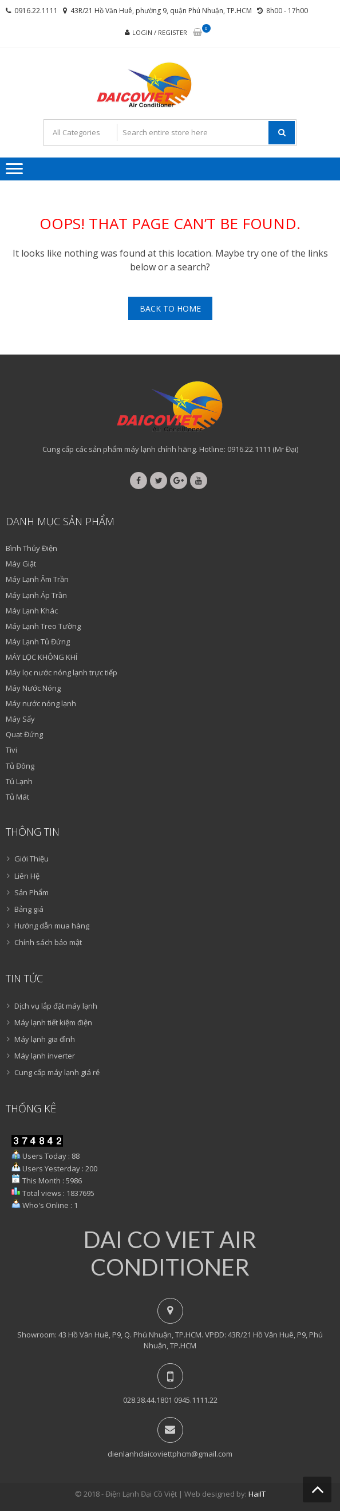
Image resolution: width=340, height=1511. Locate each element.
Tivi (11, 750)
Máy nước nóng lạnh (41, 703)
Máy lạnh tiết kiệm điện (53, 1022)
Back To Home (170, 308)
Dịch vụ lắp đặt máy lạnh (55, 1006)
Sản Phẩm (31, 892)
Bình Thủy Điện (31, 548)
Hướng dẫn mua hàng (51, 925)
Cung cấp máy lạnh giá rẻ (57, 1072)
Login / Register (159, 32)
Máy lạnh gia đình (44, 1039)
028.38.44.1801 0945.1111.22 (170, 1400)
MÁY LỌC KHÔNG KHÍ (41, 657)
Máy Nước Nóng (33, 688)
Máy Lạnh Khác (32, 610)
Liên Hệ (26, 876)
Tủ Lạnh (19, 781)
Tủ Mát (17, 797)
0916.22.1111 (36, 10)
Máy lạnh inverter (44, 1055)
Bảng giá (29, 909)
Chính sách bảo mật (48, 942)
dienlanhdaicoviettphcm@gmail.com (170, 1454)
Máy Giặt (21, 563)
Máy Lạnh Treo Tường (43, 626)
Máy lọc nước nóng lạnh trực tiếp (61, 672)
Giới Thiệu (31, 858)
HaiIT (257, 1494)
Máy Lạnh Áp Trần (36, 595)
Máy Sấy (20, 719)
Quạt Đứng (24, 734)
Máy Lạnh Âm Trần (37, 579)
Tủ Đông (20, 766)
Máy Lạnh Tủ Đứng (38, 641)
